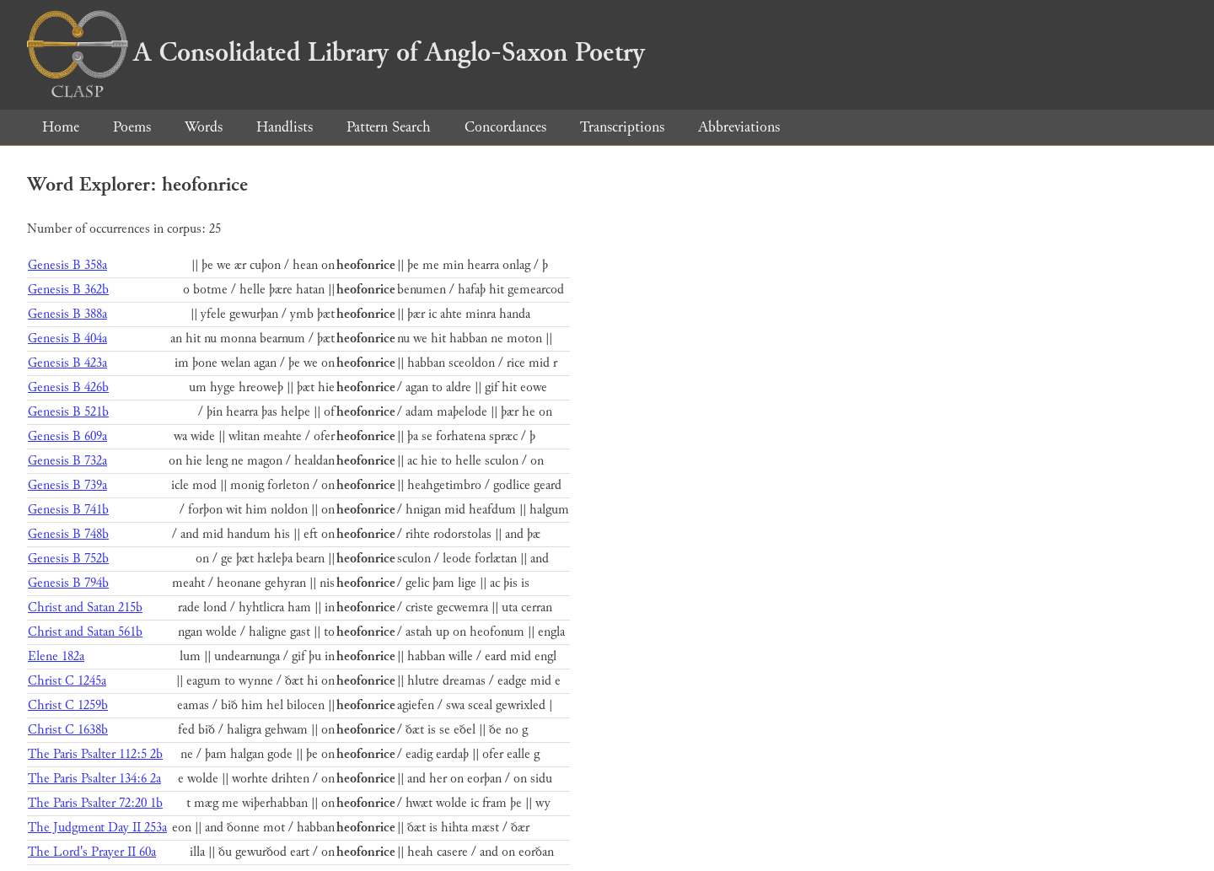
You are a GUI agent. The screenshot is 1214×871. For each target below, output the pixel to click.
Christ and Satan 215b (85, 607)
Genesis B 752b (68, 558)
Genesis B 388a (67, 314)
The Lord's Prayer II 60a (92, 852)
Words (204, 126)
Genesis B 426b (68, 387)
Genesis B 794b (68, 583)
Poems (132, 126)
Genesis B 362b (68, 289)
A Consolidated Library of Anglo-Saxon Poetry (336, 52)
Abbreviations (739, 126)
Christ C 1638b (68, 729)
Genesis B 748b (68, 534)
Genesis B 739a (67, 485)
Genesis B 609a (67, 436)
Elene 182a (56, 656)
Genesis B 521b (68, 412)
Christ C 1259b (68, 705)
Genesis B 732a (67, 460)
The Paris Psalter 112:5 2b (95, 754)
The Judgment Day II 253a (97, 827)
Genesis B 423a (67, 363)
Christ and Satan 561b (85, 632)
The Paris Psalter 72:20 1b (95, 803)
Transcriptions (622, 126)
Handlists (284, 126)
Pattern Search (388, 126)
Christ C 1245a (67, 681)
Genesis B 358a (67, 265)
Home (60, 126)
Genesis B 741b (68, 509)
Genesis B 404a (67, 338)
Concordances (505, 126)
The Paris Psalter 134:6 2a (94, 778)
